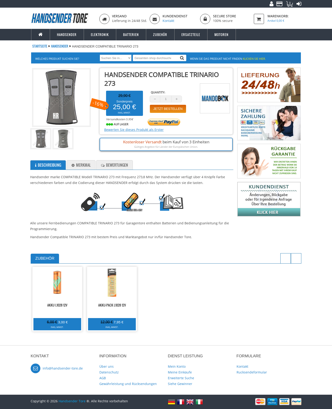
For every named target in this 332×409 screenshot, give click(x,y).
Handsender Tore (72, 401)
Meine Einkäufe (180, 372)
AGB (102, 378)
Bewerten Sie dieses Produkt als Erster (134, 129)
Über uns (106, 366)
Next (296, 258)
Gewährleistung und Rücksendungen (128, 384)
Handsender (60, 46)
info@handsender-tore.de (63, 368)
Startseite (40, 46)
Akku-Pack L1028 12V (112, 305)
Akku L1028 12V (57, 305)
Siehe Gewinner (180, 384)
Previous (285, 258)
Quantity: (158, 92)
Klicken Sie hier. (254, 58)
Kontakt (242, 366)
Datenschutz (109, 372)
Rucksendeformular (252, 372)
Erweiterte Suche (181, 378)
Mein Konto (177, 366)
